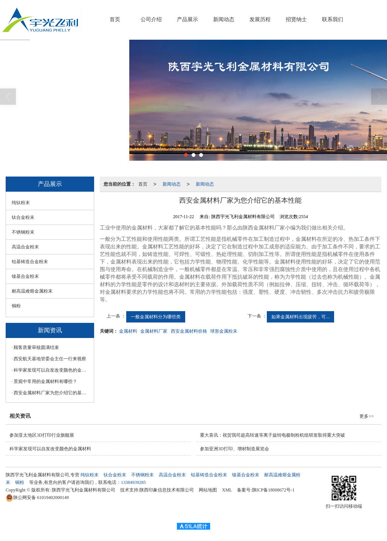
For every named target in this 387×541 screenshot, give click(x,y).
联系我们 (332, 19)
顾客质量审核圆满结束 (36, 347)
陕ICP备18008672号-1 (273, 490)
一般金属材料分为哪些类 (156, 316)
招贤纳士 (296, 19)
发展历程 (260, 19)
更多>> (366, 416)
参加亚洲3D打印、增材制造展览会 (234, 448)
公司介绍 (151, 19)
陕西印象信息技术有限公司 (166, 490)
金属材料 (128, 331)
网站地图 (208, 490)
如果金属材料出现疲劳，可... (300, 316)
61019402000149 (37, 497)
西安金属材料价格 (189, 331)
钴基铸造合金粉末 (30, 261)
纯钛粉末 (21, 202)
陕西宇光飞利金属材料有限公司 (83, 490)
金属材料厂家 (153, 331)
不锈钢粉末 (23, 232)
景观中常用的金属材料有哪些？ (45, 381)
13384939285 (133, 482)
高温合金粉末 (25, 247)
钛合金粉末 (23, 217)
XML (227, 490)
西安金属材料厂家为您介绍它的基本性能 (52, 392)
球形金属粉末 (223, 331)
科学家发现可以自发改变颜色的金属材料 (52, 370)
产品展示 (187, 19)
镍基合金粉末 (25, 276)
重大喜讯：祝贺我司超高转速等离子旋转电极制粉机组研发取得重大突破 (272, 435)
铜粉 (16, 305)
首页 (115, 19)
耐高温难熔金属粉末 (32, 291)
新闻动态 (223, 19)
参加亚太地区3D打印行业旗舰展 (41, 435)
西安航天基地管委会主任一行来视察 (50, 358)
